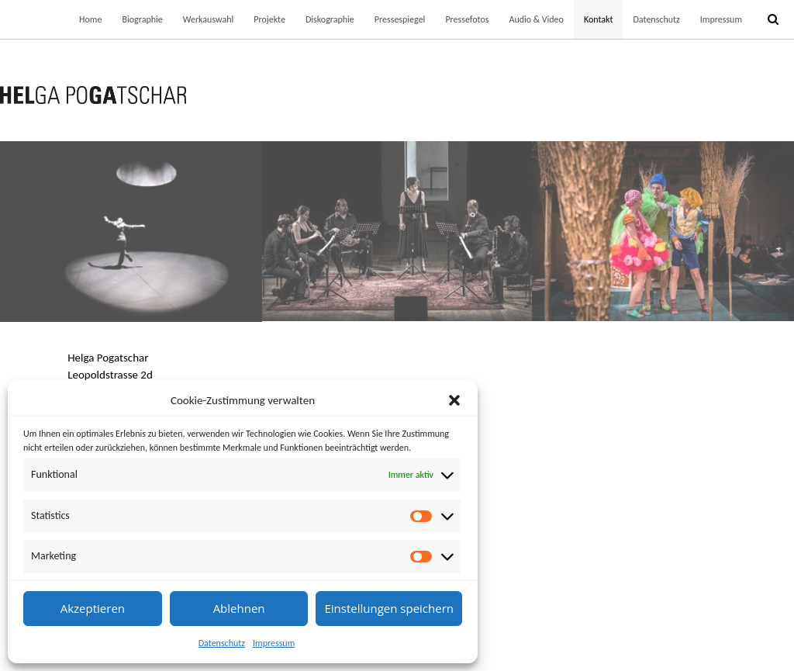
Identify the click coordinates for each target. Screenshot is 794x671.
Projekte (269, 19)
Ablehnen (239, 608)
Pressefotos (466, 19)
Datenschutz (221, 643)
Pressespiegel (400, 19)
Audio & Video (536, 19)
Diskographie (330, 19)
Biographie (142, 19)
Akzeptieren (92, 608)
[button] (454, 400)
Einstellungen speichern (389, 608)
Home (90, 19)
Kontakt (598, 19)
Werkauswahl (208, 19)
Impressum (274, 643)
